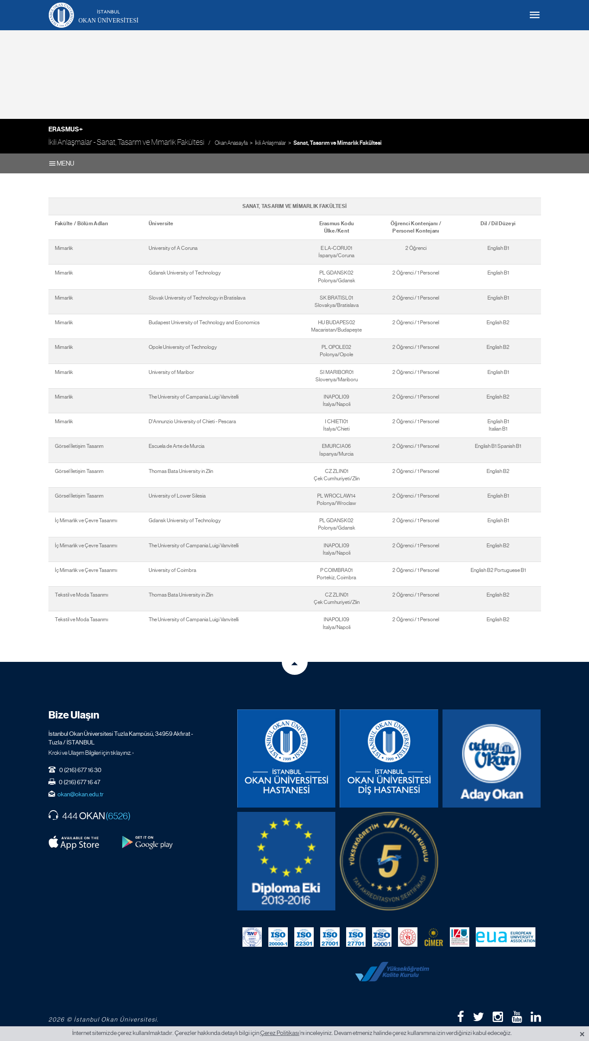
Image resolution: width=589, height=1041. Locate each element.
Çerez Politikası (279, 1032)
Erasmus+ (65, 129)
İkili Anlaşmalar (270, 143)
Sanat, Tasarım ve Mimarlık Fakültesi (337, 143)
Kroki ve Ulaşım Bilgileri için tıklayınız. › (91, 752)
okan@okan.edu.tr (80, 794)
